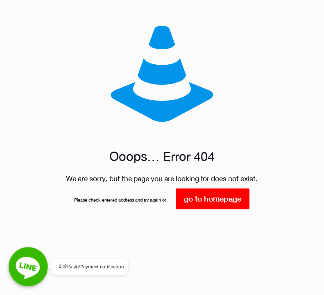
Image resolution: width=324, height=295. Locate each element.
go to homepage (212, 199)
